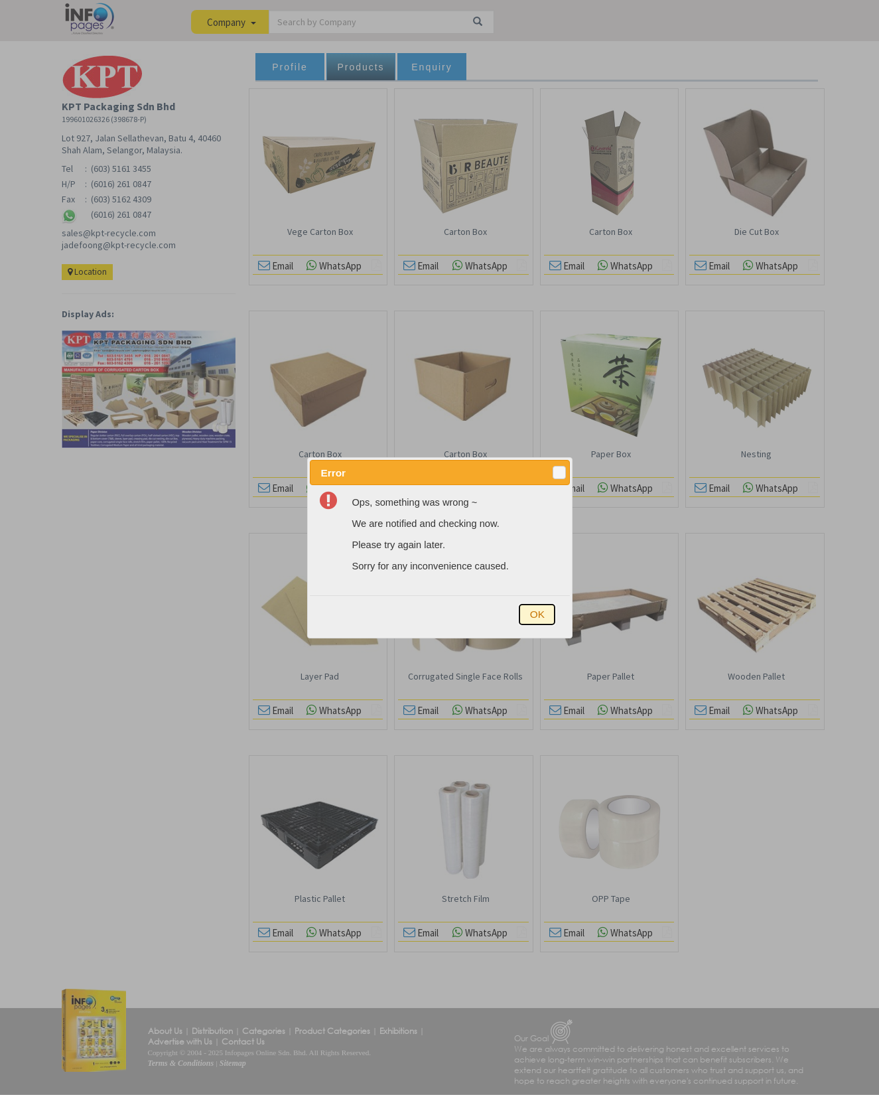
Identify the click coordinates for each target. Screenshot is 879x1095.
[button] (559, 472)
